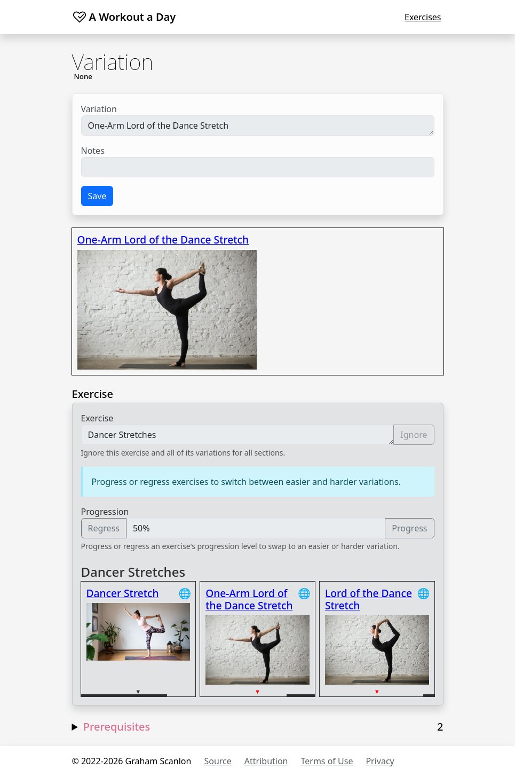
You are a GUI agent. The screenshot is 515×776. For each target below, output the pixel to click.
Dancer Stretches (237, 435)
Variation (99, 109)
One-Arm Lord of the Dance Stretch (257, 125)
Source (217, 761)
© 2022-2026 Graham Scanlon (132, 761)
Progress (409, 528)
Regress (104, 528)
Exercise (97, 418)
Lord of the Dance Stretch (368, 599)
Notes (93, 150)
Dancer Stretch (122, 593)
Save (97, 196)
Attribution (266, 761)
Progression (105, 512)
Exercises (423, 17)
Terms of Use (327, 761)
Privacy (380, 761)
